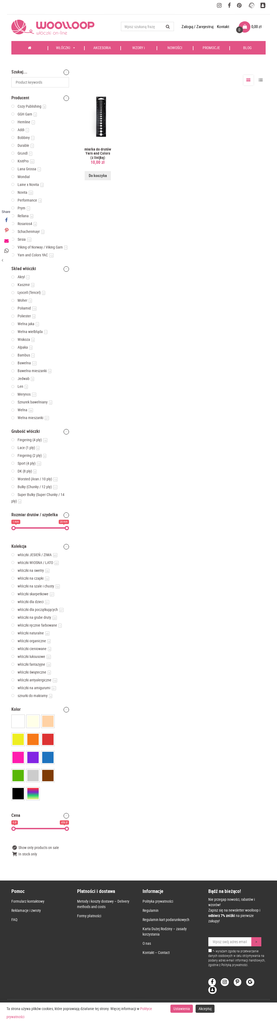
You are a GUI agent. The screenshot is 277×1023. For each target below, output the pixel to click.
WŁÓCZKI (66, 48)
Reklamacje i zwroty (26, 910)
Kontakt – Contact (156, 952)
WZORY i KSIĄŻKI (138, 50)
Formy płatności (89, 915)
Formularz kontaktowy (27, 901)
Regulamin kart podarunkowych (166, 919)
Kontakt (223, 26)
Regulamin (151, 910)
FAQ (14, 919)
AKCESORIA (102, 47)
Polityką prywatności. (234, 965)
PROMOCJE (211, 47)
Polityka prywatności (158, 901)
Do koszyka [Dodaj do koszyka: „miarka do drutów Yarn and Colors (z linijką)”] (98, 175)
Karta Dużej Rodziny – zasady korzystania (165, 931)
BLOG (247, 47)
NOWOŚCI (174, 47)
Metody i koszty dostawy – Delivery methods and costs (103, 904)
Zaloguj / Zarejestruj (198, 26)
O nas (147, 943)
